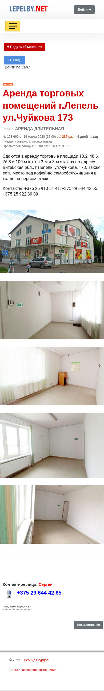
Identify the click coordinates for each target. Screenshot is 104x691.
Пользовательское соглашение (33, 670)
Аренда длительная (39, 129)
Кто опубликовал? (17, 607)
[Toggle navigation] (12, 26)
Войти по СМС (17, 67)
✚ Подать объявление (24, 47)
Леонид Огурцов (36, 660)
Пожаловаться (88, 625)
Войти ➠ (84, 9)
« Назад (14, 60)
